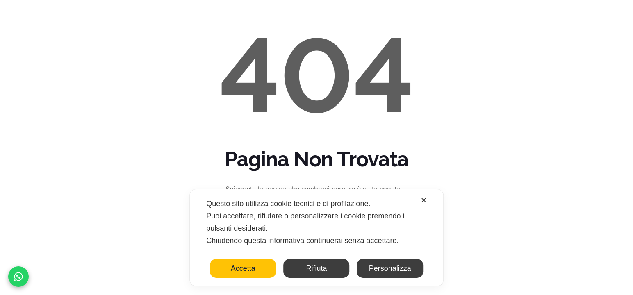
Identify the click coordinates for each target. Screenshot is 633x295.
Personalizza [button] (390, 268)
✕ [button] (424, 200)
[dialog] (316, 237)
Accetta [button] (243, 268)
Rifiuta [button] (316, 268)
